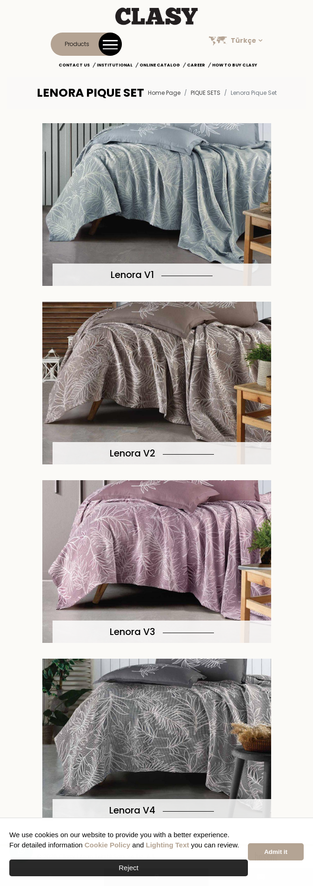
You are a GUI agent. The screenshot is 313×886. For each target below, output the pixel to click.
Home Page (164, 93)
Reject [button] (129, 868)
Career (196, 65)
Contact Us (74, 65)
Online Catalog (160, 65)
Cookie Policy (107, 845)
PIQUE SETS (205, 93)
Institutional (115, 65)
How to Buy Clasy (234, 65)
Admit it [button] (275, 851)
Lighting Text (167, 845)
